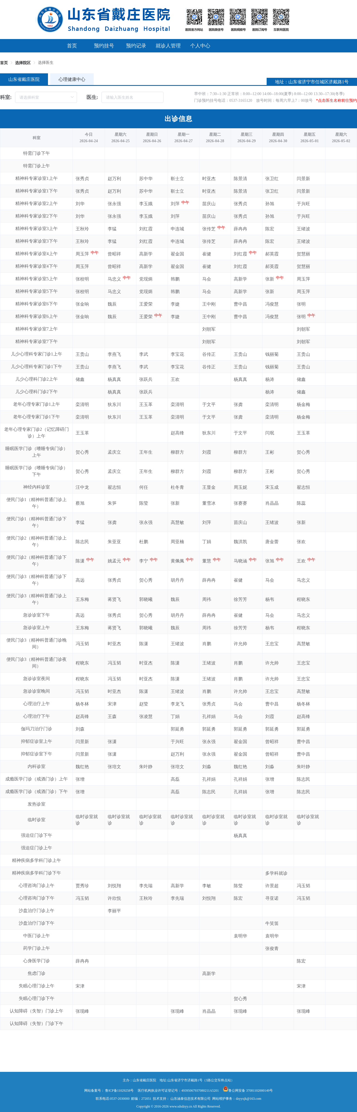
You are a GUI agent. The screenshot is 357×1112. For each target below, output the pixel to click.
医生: (92, 97)
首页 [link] (4, 63)
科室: (6, 97)
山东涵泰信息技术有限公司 (190, 1099)
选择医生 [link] (46, 63)
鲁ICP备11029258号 (119, 1090)
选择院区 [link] (23, 63)
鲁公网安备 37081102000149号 (248, 1090)
